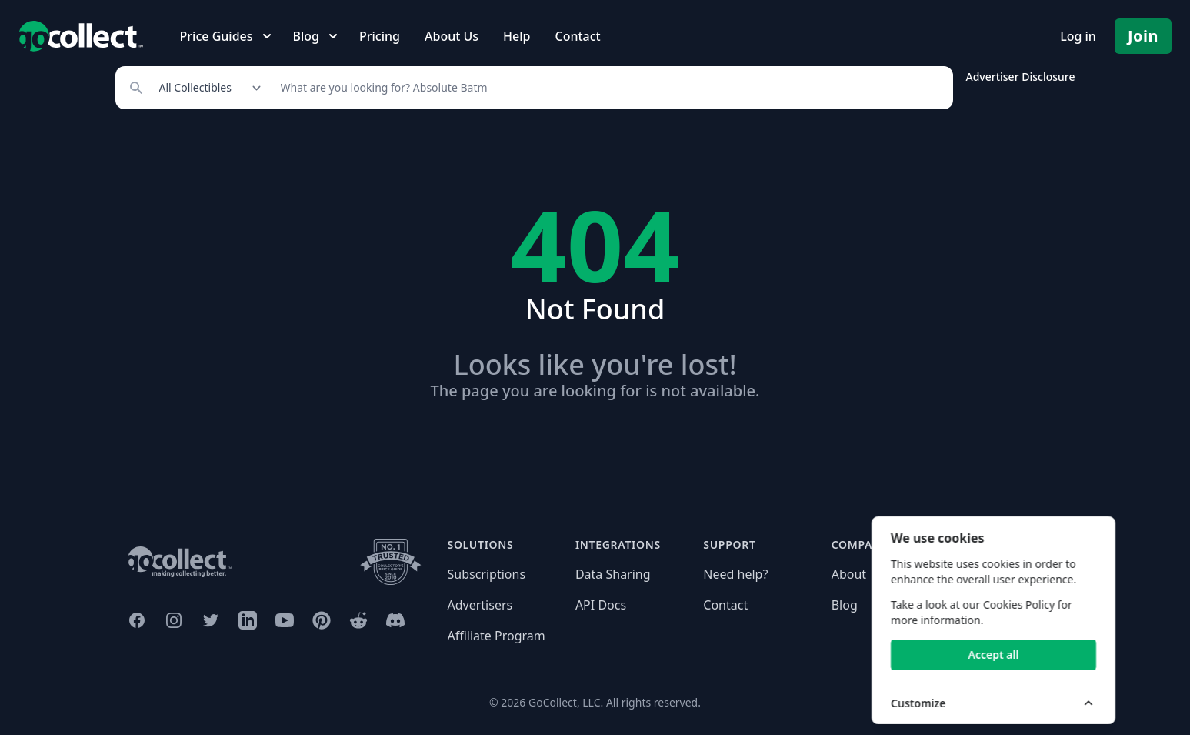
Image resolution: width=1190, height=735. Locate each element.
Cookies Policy (1077, 604)
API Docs (600, 604)
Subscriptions (487, 574)
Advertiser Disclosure (1020, 76)
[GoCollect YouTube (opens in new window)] (284, 620)
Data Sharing (613, 574)
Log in (1078, 36)
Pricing (379, 36)
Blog (845, 604)
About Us (451, 36)
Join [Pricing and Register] (1143, 35)
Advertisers (480, 604)
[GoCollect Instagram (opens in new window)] (174, 620)
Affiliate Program (496, 635)
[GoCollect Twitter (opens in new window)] (211, 620)
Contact (577, 36)
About (849, 574)
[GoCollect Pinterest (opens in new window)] (321, 620)
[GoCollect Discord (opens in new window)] (395, 620)
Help (516, 36)
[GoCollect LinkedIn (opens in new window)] (247, 620)
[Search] (609, 88)
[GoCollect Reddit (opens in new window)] (358, 620)
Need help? (735, 574)
